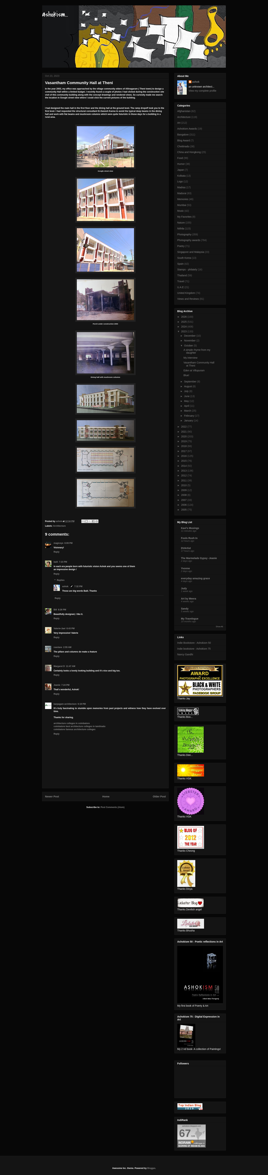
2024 (184, 326)
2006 (184, 504)
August (188, 386)
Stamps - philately (187, 269)
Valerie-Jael (59, 628)
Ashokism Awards (187, 128)
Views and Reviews (188, 298)
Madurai (181, 193)
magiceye (58, 543)
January (189, 420)
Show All (219, 626)
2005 (184, 509)
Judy (184, 588)
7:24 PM (65, 685)
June (187, 396)
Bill (55, 609)
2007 (184, 500)
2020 (184, 436)
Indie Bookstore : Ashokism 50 (194, 642)
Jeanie (57, 685)
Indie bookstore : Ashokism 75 (194, 648)
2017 (184, 451)
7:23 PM (63, 562)
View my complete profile (202, 90)
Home (106, 796)
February (189, 415)
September (190, 381)
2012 (184, 475)
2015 (184, 460)
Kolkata (181, 175)
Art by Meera (188, 598)
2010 (184, 485)
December (190, 335)
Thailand (182, 275)
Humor (181, 163)
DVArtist (186, 548)
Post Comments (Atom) (112, 807)
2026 (184, 316)
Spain (180, 263)
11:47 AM (70, 666)
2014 (184, 465)
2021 (184, 431)
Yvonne (185, 568)
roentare (58, 647)
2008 (184, 495)
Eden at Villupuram (194, 370)
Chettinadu (183, 146)
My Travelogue (189, 618)
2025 (184, 321)
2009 (184, 490)
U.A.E (180, 287)
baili (56, 562)
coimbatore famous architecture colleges (74, 729)
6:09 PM (68, 543)
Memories (182, 199)
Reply (56, 552)
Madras (181, 187)
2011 (184, 480)
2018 (184, 446)
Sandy (184, 608)
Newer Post (52, 796)
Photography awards (188, 240)
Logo (180, 181)
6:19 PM (82, 704)
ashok (65, 586)
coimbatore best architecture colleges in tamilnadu (79, 726)
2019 (184, 441)
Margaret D (59, 666)
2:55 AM (67, 647)
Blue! (186, 375)
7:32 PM (78, 586)
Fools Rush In (189, 538)
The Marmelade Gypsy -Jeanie (199, 558)
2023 (184, 331)
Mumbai (181, 205)
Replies (60, 580)
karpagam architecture (65, 704)
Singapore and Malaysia (190, 252)
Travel (180, 281)
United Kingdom (186, 293)
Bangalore (183, 134)
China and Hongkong (189, 152)
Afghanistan (183, 111)
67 (185, 1133)
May (186, 401)
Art (178, 122)
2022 (184, 426)
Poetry (180, 246)
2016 (184, 456)
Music (180, 210)
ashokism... (55, 14)
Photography (184, 234)
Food (180, 158)
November (190, 340)
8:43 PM (70, 628)
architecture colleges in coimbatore (72, 723)
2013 (184, 470)
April (187, 405)
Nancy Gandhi (185, 654)
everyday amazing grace (195, 578)
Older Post (159, 796)
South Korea (184, 257)
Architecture (59, 526)
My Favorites (184, 216)
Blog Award (183, 140)
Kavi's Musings (190, 528)
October (189, 345)
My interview (190, 357)
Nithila (180, 228)
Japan (180, 169)
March (188, 410)
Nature (181, 222)
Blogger (151, 1168)
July (186, 391)
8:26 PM (62, 609)
